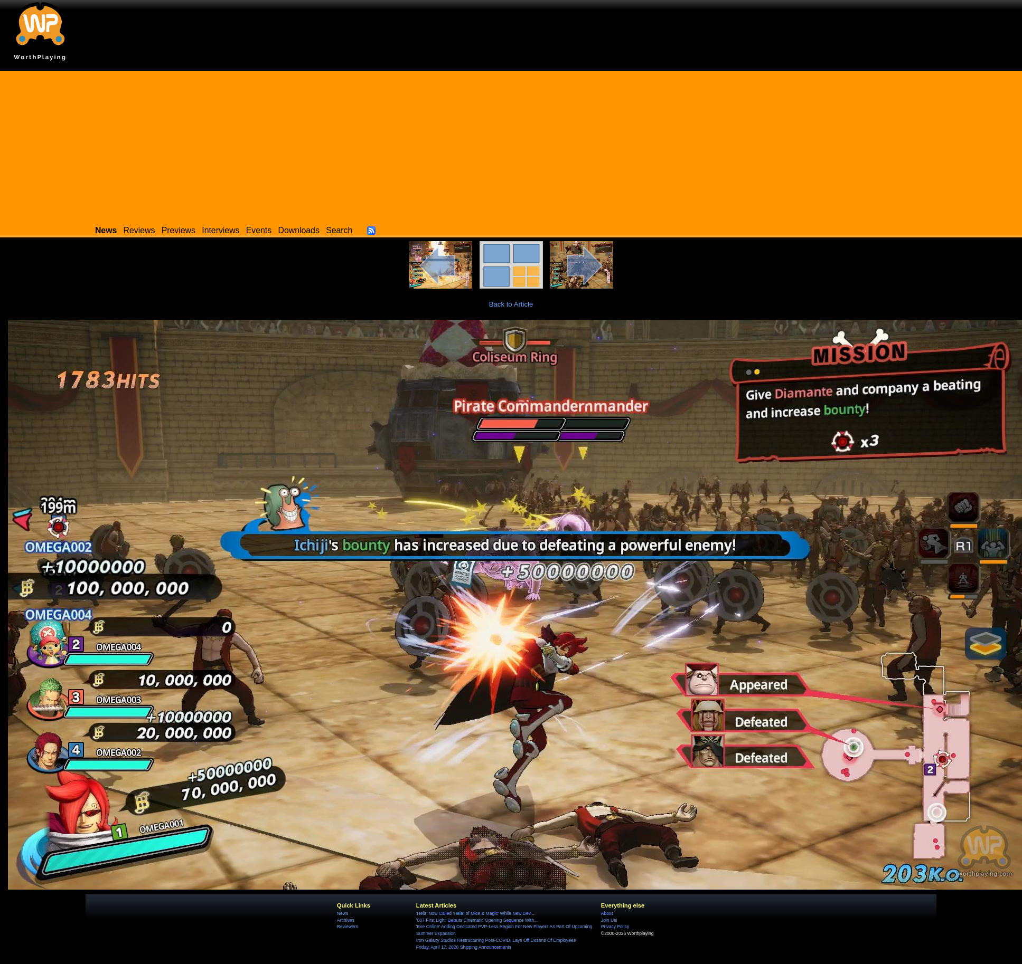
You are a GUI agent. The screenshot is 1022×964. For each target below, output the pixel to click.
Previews (178, 230)
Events (258, 230)
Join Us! (609, 920)
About (607, 913)
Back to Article (511, 304)
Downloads (299, 230)
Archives (345, 920)
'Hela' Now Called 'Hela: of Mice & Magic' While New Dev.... (476, 913)
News (342, 913)
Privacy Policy (615, 926)
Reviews (139, 230)
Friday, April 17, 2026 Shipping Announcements (463, 947)
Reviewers (347, 926)
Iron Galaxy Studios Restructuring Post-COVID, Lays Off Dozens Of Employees (496, 940)
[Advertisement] (511, 145)
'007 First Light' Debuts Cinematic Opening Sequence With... (477, 920)
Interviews (220, 230)
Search (339, 230)
